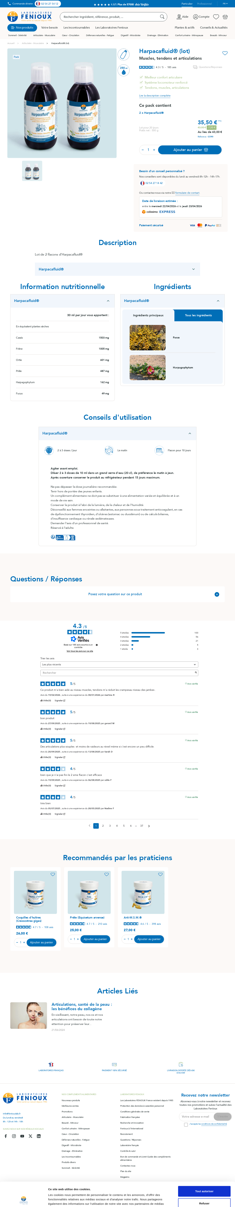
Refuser (204, 1180)
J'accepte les (208, 1123)
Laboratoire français (129, 1145)
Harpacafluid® (51, 269)
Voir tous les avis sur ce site (80, 651)
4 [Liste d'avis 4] (117, 826)
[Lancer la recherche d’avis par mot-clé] (195, 673)
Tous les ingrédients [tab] (198, 315)
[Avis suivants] (149, 826)
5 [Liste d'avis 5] (124, 826)
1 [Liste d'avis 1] (96, 826)
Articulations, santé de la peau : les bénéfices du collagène (82, 1006)
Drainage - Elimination (157, 35)
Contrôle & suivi (127, 1151)
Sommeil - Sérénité (17, 35)
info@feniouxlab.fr (11, 1113)
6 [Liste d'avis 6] (131, 826)
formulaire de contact (187, 193)
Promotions (67, 1111)
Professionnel (204, 4)
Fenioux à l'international (131, 1128)
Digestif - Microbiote (130, 35)
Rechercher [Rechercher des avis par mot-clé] (117, 673)
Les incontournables (71, 1156)
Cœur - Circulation (70, 35)
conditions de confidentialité (214, 1123)
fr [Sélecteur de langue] (224, 3)
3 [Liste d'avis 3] (110, 826)
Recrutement (126, 1134)
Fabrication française (130, 1117)
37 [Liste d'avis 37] (141, 826)
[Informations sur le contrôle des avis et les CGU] (96, 644)
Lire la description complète (154, 95)
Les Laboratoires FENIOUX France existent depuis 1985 (146, 1100)
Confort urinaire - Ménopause (189, 35)
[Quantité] (148, 150)
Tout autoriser (204, 1168)
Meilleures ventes (70, 1105)
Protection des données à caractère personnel (142, 1105)
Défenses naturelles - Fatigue (100, 35)
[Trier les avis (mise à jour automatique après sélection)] (119, 664)
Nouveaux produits (71, 1100)
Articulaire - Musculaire (44, 35)
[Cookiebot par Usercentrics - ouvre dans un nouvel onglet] (24, 1200)
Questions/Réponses (207, 67)
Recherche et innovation (132, 1122)
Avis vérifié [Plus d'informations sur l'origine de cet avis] (192, 683)
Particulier (187, 4)
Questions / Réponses (130, 1139)
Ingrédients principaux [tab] (148, 315)
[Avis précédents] (89, 825)
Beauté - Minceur (218, 35)
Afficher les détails (60, 1199)
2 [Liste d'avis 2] (103, 826)
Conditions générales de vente (134, 1111)
